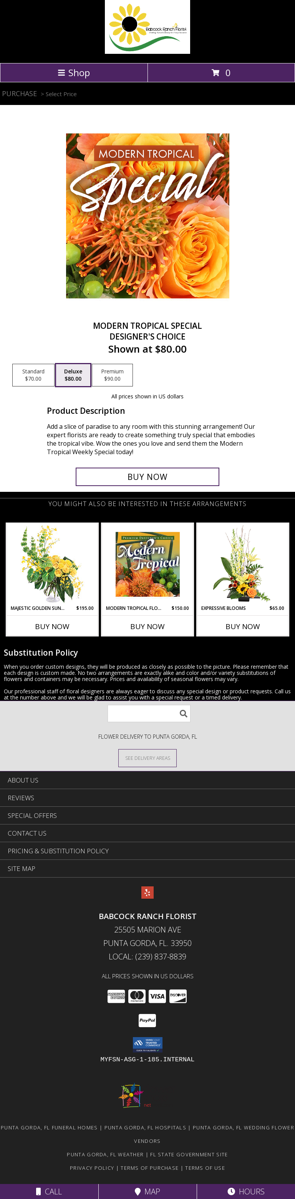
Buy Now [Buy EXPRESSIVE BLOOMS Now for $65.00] (242, 626)
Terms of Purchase (150, 1167)
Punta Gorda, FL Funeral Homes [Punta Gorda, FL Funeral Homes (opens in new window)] (49, 1127)
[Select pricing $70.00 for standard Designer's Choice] (33, 375)
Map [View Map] (147, 1191)
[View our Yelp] (147, 896)
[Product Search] (149, 713)
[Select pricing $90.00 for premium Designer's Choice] (112, 375)
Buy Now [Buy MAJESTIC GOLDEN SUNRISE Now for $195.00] (52, 626)
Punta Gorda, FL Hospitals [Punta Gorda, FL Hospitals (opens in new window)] (145, 1127)
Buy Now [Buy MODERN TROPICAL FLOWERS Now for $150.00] (147, 626)
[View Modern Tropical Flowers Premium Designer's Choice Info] (148, 564)
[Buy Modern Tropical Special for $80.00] (147, 477)
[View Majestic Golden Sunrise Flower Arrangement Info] (52, 564)
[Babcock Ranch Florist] (147, 51)
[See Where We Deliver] (147, 757)
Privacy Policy (92, 1167)
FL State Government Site (189, 1154)
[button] (147, 1044)
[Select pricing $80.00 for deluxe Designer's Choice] (73, 375)
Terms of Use (205, 1167)
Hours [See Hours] (246, 1191)
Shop (74, 72)
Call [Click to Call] (49, 1191)
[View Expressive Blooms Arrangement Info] (243, 564)
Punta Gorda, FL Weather (105, 1154)
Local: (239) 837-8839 (147, 956)
